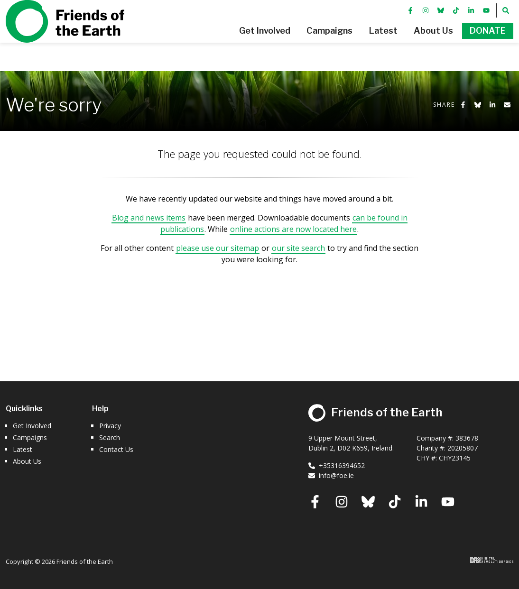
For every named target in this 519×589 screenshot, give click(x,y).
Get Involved (32, 425)
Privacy (110, 425)
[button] (237, 45)
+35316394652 (336, 465)
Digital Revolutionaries (491, 560)
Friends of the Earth (65, 35)
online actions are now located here (293, 229)
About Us (27, 461)
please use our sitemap (217, 248)
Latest (22, 449)
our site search (298, 248)
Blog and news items (148, 217)
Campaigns (30, 437)
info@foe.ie (331, 475)
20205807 (462, 447)
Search (109, 437)
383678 (466, 437)
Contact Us (116, 449)
